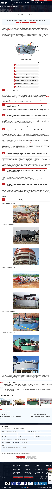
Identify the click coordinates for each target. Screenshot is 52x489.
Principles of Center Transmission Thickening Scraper (38, 414)
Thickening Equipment (27, 472)
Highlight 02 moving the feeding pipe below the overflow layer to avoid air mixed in (26, 68)
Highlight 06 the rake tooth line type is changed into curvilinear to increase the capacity (26, 80)
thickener (9, 29)
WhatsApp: (4, 436)
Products (42, 2)
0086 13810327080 (44, 0)
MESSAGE (31, 22)
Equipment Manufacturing (16, 469)
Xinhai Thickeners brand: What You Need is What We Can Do (11, 416)
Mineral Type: (30, 431)
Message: (4, 445)
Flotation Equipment (27, 469)
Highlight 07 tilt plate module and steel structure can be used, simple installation (26, 84)
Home (2, 6)
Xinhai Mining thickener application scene (23, 87)
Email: (20, 436)
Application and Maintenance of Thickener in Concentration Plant (40, 416)
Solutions (46, 2)
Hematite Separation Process (39, 472)
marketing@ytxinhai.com (34, 0)
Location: (37, 436)
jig (16, 384)
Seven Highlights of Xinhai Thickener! (18, 6)
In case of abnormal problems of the (10, 384)
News (12, 4)
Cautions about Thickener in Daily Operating (8, 418)
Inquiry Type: (4, 431)
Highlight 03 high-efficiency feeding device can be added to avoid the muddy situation (26, 71)
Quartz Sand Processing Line (39, 473)
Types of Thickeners (4, 414)
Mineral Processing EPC (22, 2)
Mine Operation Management (17, 473)
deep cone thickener (29, 142)
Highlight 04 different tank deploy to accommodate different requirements (26, 74)
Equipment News (9, 6)
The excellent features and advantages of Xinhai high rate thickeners (41, 418)
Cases (49, 2)
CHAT (20, 22)
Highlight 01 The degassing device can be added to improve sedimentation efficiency (26, 65)
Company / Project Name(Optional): (8, 439)
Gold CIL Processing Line (38, 469)
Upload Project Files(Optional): (7, 442)
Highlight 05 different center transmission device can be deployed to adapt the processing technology (26, 77)
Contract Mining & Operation (36, 2)
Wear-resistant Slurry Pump (28, 473)
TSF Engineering (29, 2)
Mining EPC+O (16, 2)
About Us (12, 2)
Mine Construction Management (17, 472)
